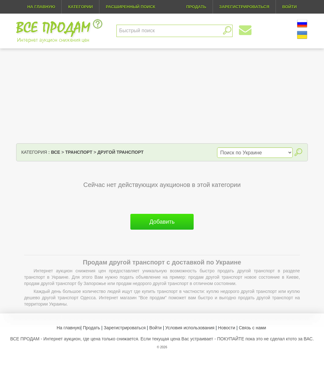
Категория (34, 152)
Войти (155, 327)
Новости (226, 327)
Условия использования (189, 327)
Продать (91, 327)
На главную (41, 6)
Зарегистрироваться (125, 327)
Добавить (162, 222)
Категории (80, 6)
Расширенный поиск (130, 6)
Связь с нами (252, 327)
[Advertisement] (162, 96)
